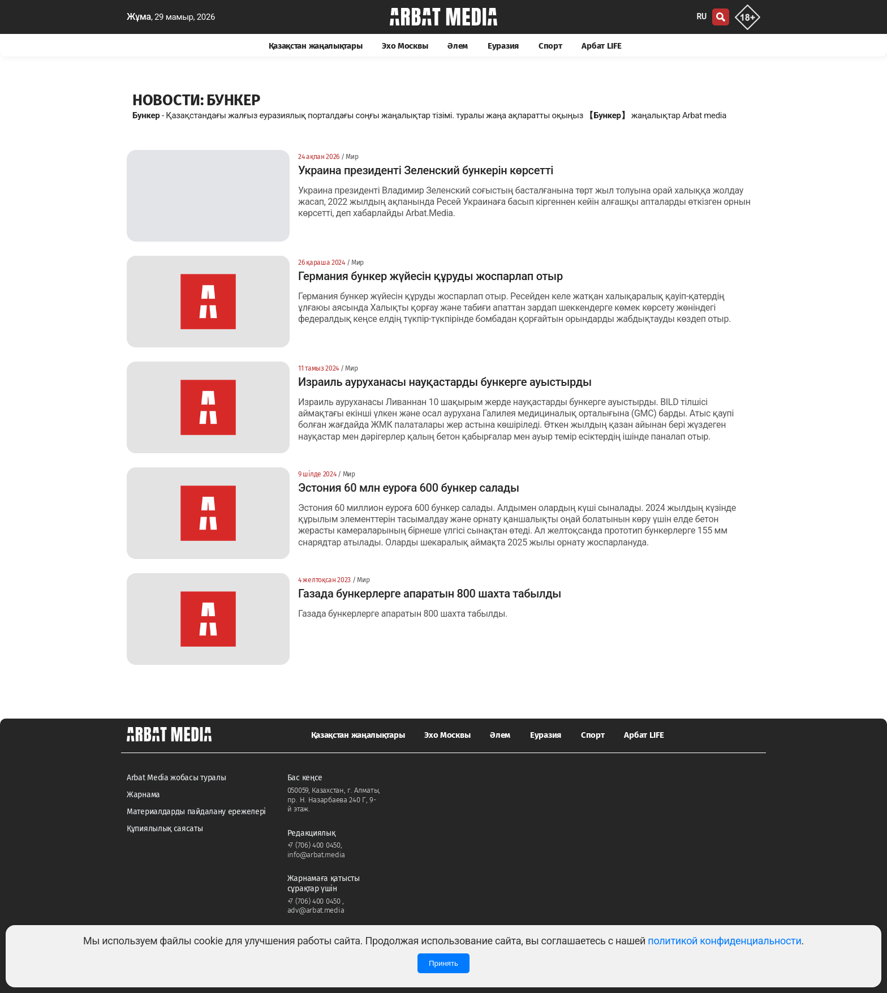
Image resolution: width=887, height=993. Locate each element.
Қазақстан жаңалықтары (316, 46)
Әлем (457, 46)
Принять (443, 963)
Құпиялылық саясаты (165, 828)
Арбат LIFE (601, 46)
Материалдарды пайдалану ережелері (196, 811)
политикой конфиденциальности (724, 941)
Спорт (550, 46)
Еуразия (503, 46)
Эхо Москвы (405, 46)
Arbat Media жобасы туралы (176, 778)
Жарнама (143, 794)
